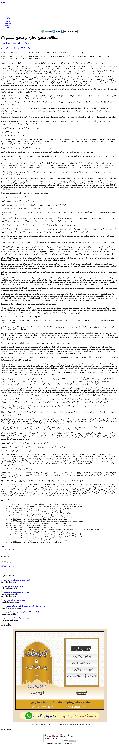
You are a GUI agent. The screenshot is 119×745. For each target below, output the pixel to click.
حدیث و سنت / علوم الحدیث (11, 550)
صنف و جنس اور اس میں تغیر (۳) (13, 600)
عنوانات (8, 21)
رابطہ (7, 27)
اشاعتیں (8, 23)
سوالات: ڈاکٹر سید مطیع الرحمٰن (15, 43)
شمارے (7, 19)
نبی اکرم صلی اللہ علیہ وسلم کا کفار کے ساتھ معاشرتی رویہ (23, 606)
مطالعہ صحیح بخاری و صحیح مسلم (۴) (15, 592)
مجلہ (7, 17)
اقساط (6, 556)
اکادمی (7, 25)
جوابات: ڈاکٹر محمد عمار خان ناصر (16, 48)
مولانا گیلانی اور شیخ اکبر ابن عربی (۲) (15, 618)
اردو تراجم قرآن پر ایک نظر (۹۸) (12, 586)
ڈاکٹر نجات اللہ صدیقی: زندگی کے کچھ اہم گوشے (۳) (20, 612)
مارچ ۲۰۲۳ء (7, 566)
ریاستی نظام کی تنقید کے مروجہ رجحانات (16, 580)
